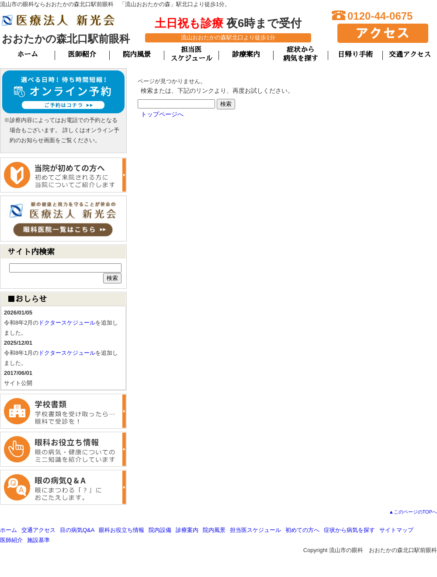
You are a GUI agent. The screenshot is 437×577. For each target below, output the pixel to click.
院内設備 (160, 530)
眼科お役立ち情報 (121, 530)
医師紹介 (82, 54)
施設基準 (38, 540)
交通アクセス (410, 54)
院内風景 (137, 54)
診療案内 (246, 54)
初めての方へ (302, 530)
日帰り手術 (355, 54)
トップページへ (162, 114)
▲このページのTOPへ (413, 511)
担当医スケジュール (255, 530)
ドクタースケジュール (66, 322)
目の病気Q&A (77, 530)
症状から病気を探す (349, 530)
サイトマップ (396, 530)
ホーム (27, 54)
